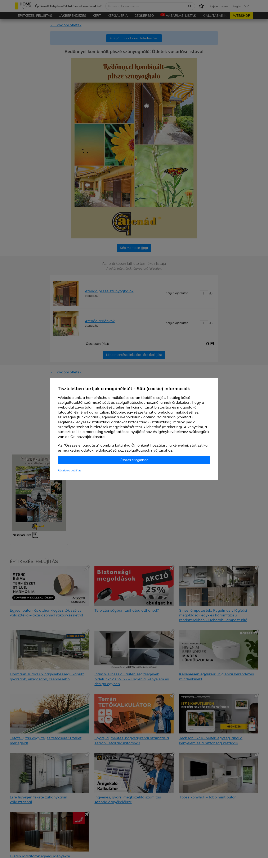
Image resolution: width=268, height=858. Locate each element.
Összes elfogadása (134, 460)
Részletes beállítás (69, 470)
